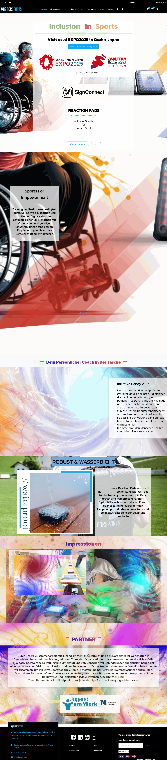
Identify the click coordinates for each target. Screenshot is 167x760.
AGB (95, 746)
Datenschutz (74, 750)
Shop (96, 144)
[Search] (150, 2)
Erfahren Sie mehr (77, 144)
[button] (148, 745)
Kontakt (72, 746)
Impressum (98, 750)
